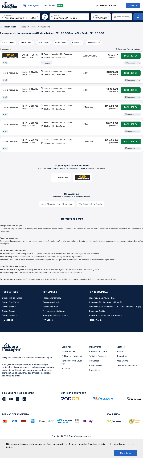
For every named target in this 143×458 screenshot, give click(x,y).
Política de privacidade (72, 369)
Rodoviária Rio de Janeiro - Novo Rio (105, 316)
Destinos (120, 360)
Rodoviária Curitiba (97, 324)
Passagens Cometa (52, 311)
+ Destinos (7, 333)
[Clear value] (108, 17)
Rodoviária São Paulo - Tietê (102, 311)
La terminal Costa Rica (126, 379)
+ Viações (48, 333)
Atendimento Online (98, 365)
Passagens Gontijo (51, 316)
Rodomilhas (121, 369)
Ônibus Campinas (10, 324)
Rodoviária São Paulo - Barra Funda (105, 329)
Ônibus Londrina (9, 329)
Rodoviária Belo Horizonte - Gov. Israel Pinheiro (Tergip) (114, 320)
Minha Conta (95, 360)
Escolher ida (130, 57)
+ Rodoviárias (95, 333)
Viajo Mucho (122, 374)
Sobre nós (66, 360)
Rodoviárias (94, 383)
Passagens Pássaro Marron (55, 329)
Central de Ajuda (108, 6)
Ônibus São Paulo (10, 316)
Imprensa (66, 381)
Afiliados (120, 365)
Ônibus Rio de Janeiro (12, 311)
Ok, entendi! (125, 453)
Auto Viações (95, 379)
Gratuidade (94, 374)
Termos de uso (69, 365)
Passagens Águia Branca (54, 324)
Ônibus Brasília (9, 320)
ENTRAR (133, 6)
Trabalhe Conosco (97, 369)
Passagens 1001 (50, 320)
